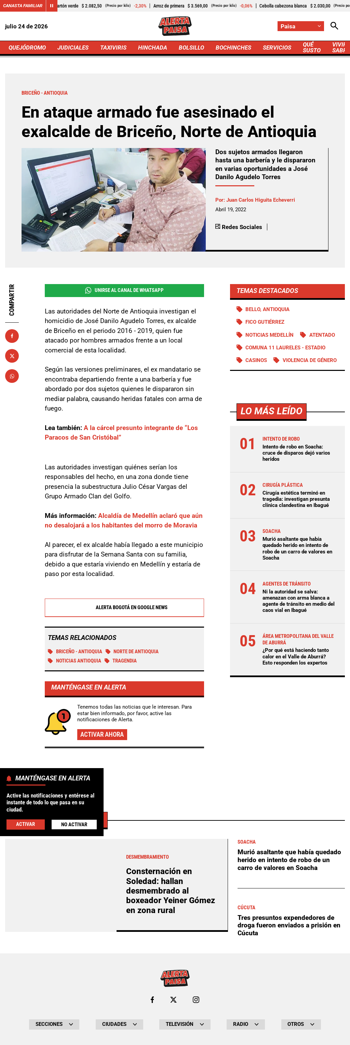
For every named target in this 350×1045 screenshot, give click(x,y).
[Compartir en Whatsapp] (12, 376)
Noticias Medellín (269, 335)
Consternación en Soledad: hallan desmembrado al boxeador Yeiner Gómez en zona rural (170, 891)
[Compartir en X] (12, 356)
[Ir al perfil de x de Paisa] (173, 999)
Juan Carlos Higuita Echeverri (260, 200)
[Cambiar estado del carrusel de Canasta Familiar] (51, 6)
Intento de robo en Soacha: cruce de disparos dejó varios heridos (296, 453)
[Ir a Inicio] (174, 26)
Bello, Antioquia (267, 309)
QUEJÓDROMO (27, 47)
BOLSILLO (191, 47)
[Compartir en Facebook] (12, 336)
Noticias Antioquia (74, 661)
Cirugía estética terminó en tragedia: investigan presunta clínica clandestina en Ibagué (296, 499)
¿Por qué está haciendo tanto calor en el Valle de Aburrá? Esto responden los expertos (295, 656)
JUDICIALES (73, 47)
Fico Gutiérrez (264, 322)
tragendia (121, 661)
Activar (25, 824)
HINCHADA (152, 47)
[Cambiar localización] (301, 26)
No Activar (74, 824)
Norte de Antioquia (132, 651)
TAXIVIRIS (113, 47)
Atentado (322, 335)
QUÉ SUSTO (312, 47)
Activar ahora (102, 734)
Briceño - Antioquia (75, 651)
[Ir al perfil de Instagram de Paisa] (196, 999)
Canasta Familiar (22, 5)
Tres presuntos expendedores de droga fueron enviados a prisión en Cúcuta (289, 925)
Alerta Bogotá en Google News (124, 607)
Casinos (256, 360)
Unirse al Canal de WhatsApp (124, 290)
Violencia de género (310, 360)
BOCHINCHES (233, 47)
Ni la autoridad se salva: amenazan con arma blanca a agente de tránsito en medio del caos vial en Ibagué (298, 601)
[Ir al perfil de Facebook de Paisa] (152, 999)
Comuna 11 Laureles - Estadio (285, 348)
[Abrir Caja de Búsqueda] (334, 26)
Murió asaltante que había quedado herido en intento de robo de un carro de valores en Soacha (297, 548)
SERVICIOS (277, 47)
